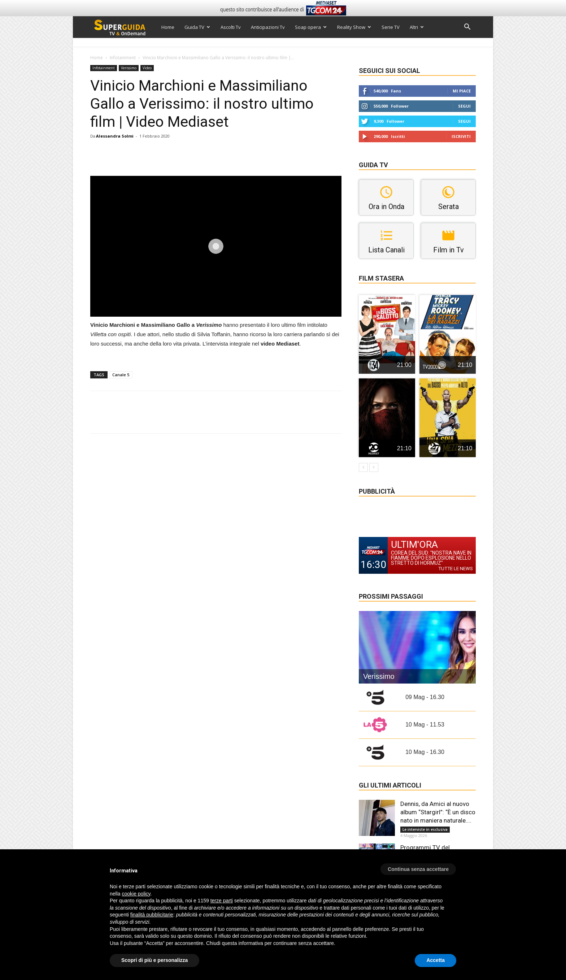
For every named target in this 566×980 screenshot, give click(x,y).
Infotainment (123, 58)
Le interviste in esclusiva (425, 829)
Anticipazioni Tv (268, 27)
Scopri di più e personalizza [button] (154, 960)
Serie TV (391, 27)
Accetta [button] (435, 960)
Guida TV (197, 27)
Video (147, 67)
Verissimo (128, 67)
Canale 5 (120, 374)
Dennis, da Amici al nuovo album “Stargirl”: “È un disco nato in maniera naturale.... (437, 812)
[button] (467, 27)
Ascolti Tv (231, 27)
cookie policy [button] (136, 894)
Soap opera (311, 27)
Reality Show (354, 27)
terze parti (221, 900)
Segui (464, 106)
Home (167, 27)
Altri (417, 27)
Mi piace (462, 91)
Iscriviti (461, 136)
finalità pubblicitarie (151, 915)
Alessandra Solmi (115, 136)
